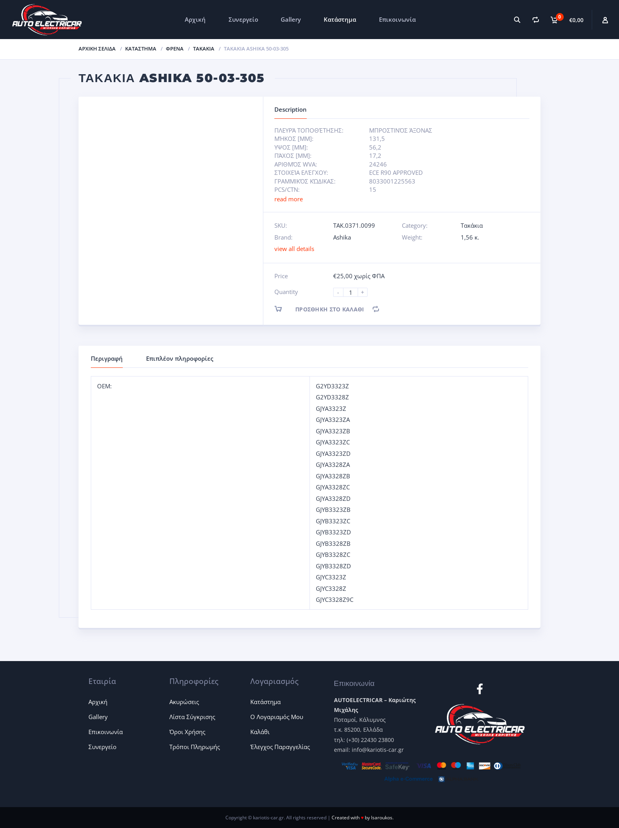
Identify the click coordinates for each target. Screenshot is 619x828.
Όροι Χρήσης (187, 732)
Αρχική (195, 19)
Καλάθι (260, 732)
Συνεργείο (243, 19)
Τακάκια (203, 48)
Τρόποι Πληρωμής (194, 747)
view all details (294, 249)
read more (288, 199)
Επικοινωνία (397, 19)
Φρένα (175, 48)
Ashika (342, 237)
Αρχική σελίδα (97, 48)
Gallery (291, 19)
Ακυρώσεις (184, 702)
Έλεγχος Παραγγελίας (280, 747)
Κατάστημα (340, 19)
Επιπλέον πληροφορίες (179, 358)
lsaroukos (381, 817)
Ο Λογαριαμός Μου (276, 717)
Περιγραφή (107, 358)
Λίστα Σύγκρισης (192, 717)
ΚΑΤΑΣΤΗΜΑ (140, 48)
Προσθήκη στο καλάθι (326, 309)
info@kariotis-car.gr (378, 749)
